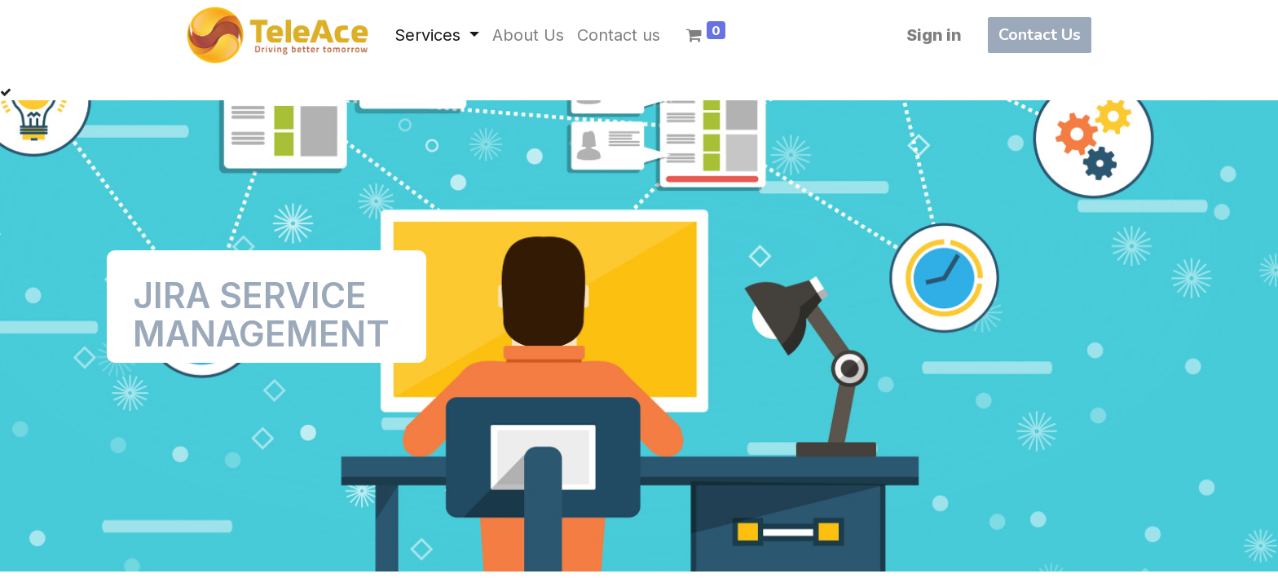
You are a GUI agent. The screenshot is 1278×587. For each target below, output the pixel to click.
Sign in (934, 35)
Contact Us (1039, 35)
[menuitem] (528, 35)
